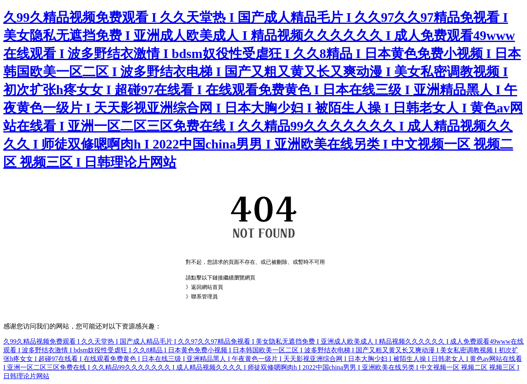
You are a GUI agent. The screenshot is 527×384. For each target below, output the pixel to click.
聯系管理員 (204, 296)
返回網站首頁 (207, 287)
